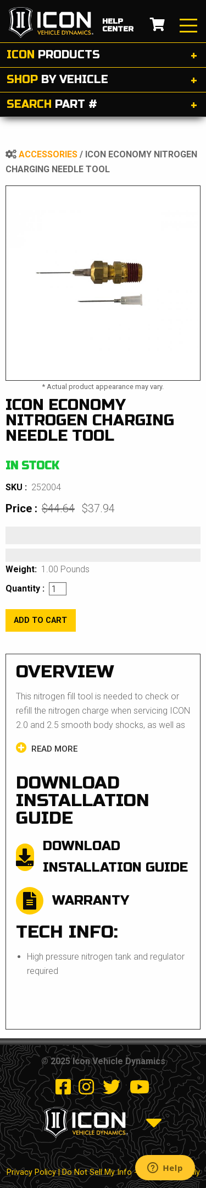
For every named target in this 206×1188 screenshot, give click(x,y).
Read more (46, 748)
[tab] (103, 55)
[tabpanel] (103, 283)
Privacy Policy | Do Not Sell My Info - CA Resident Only (103, 1172)
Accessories (48, 154)
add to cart (40, 620)
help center (117, 25)
